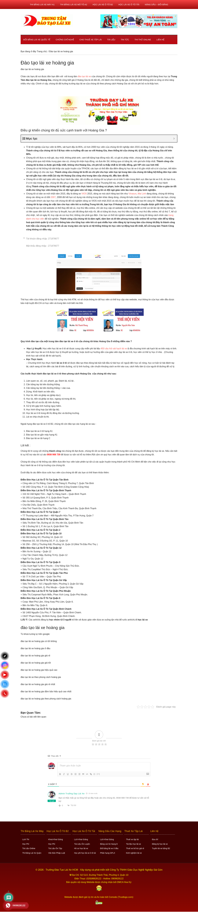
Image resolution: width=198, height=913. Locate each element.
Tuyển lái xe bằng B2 (161, 848)
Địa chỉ (155, 839)
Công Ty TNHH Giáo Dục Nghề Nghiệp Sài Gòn (136, 869)
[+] (98, 774)
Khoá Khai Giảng (55, 839)
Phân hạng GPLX (107, 853)
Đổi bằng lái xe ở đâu (109, 848)
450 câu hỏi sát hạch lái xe (114, 348)
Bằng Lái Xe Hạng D (109, 844)
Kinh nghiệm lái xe (134, 853)
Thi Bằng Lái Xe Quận (31, 853)
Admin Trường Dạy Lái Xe (72, 793)
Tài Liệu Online (28, 848)
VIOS (84, 193)
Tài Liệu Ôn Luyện (82, 844)
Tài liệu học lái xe (133, 844)
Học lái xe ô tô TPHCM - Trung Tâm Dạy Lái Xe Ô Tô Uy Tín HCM (47, 20)
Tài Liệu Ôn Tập (55, 848)
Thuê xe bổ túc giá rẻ (135, 848)
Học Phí (25, 844)
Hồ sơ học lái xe (81, 848)
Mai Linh (142, 193)
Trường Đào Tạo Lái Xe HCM (62, 869)
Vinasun (133, 193)
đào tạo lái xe (84, 76)
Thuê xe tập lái (132, 839)
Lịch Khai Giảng (81, 839)
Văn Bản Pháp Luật (56, 853)
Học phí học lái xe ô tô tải (85, 853)
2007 (53, 197)
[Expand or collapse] (174, 138)
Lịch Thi (25, 839)
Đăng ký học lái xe (160, 844)
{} (94, 774)
